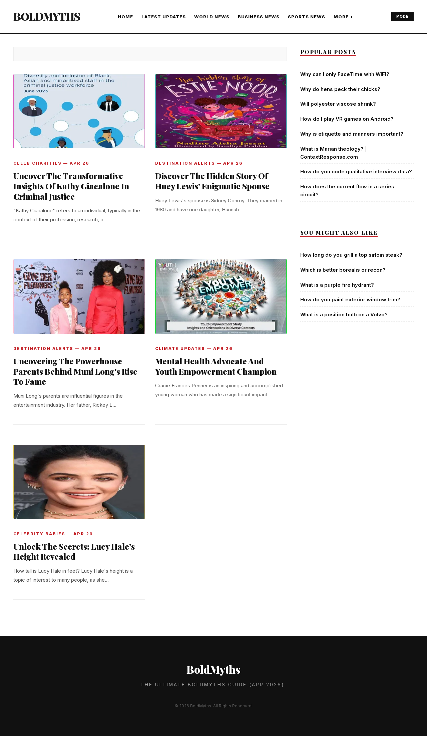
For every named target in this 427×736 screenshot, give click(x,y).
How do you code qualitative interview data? (356, 171)
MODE (402, 16)
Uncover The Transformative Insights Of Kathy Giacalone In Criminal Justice (71, 186)
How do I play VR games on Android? (347, 119)
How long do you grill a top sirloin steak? (351, 255)
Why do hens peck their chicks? (340, 89)
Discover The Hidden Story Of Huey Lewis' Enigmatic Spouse (212, 180)
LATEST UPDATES (163, 16)
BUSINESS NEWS (259, 16)
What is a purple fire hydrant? (337, 285)
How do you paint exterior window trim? (350, 299)
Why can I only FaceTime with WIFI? (344, 74)
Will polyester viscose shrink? (338, 104)
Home (125, 16)
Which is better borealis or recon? (343, 270)
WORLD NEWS (212, 16)
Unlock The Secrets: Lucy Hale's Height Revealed (74, 551)
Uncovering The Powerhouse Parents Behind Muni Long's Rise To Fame (75, 371)
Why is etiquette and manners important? (351, 134)
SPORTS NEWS (306, 16)
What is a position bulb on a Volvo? (344, 314)
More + (343, 16)
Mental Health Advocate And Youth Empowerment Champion (216, 366)
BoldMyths (46, 16)
